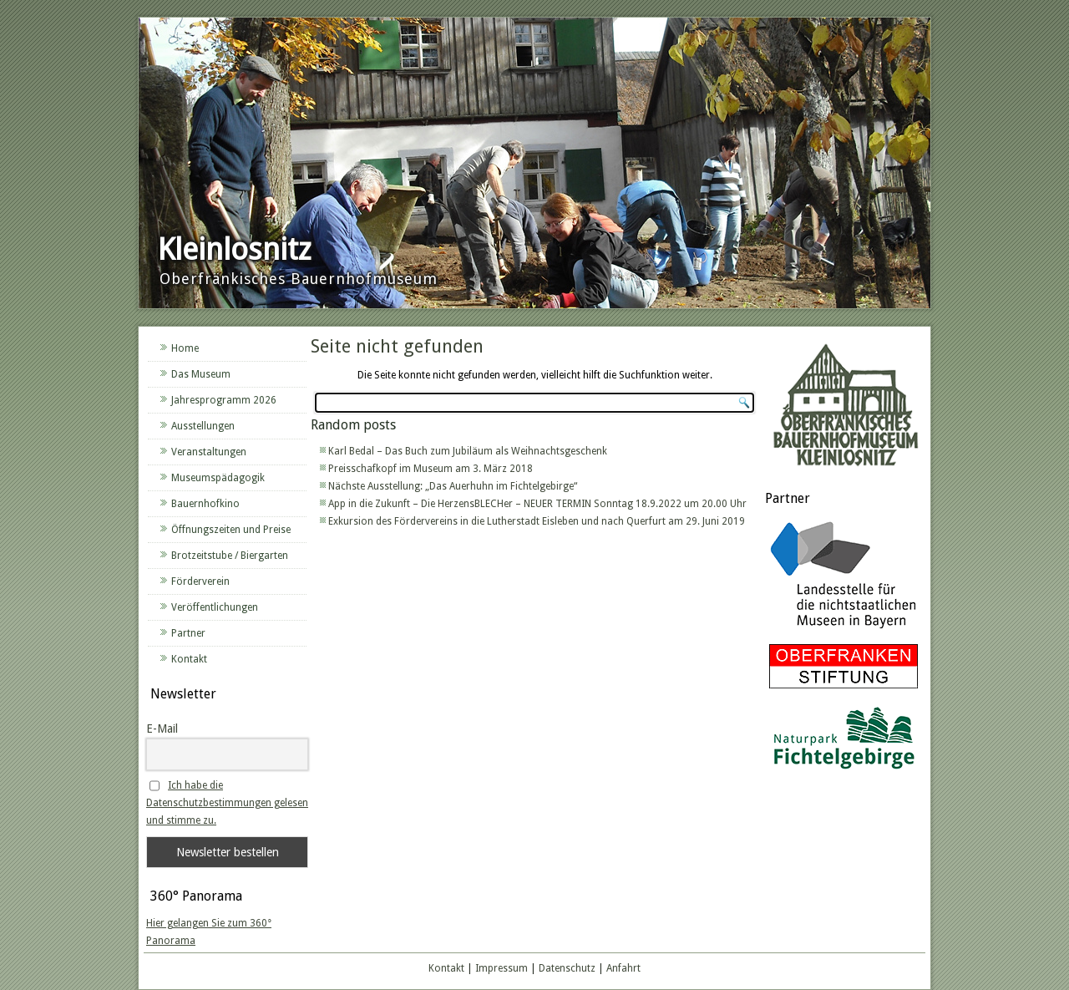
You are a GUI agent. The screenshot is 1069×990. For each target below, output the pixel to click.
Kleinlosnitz (234, 249)
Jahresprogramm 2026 (223, 400)
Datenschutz (567, 968)
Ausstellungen (203, 426)
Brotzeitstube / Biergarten (229, 555)
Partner (188, 633)
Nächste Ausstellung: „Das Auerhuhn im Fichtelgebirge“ (452, 486)
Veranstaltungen (208, 452)
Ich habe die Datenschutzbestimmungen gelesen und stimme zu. (227, 802)
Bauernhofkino (205, 504)
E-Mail (162, 728)
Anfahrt (623, 968)
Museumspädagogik (218, 478)
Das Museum (201, 374)
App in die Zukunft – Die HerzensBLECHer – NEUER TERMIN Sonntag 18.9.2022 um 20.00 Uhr (537, 504)
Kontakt (189, 659)
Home (185, 348)
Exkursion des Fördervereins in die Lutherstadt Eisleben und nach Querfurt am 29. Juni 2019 (536, 521)
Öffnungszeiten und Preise (231, 530)
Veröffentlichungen (214, 607)
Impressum (501, 968)
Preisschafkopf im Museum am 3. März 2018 (430, 469)
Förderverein (200, 581)
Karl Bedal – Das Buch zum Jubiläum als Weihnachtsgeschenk (467, 451)
